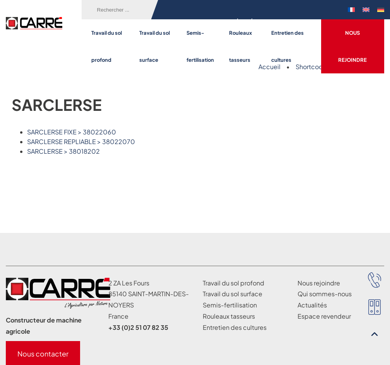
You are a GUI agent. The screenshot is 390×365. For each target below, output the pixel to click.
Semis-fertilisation (200, 46)
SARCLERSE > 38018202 (63, 151)
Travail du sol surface (154, 46)
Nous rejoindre (352, 46)
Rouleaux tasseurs (240, 46)
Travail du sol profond (106, 46)
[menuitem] (351, 9)
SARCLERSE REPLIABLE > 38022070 (81, 142)
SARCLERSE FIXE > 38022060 (71, 132)
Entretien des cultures (287, 46)
